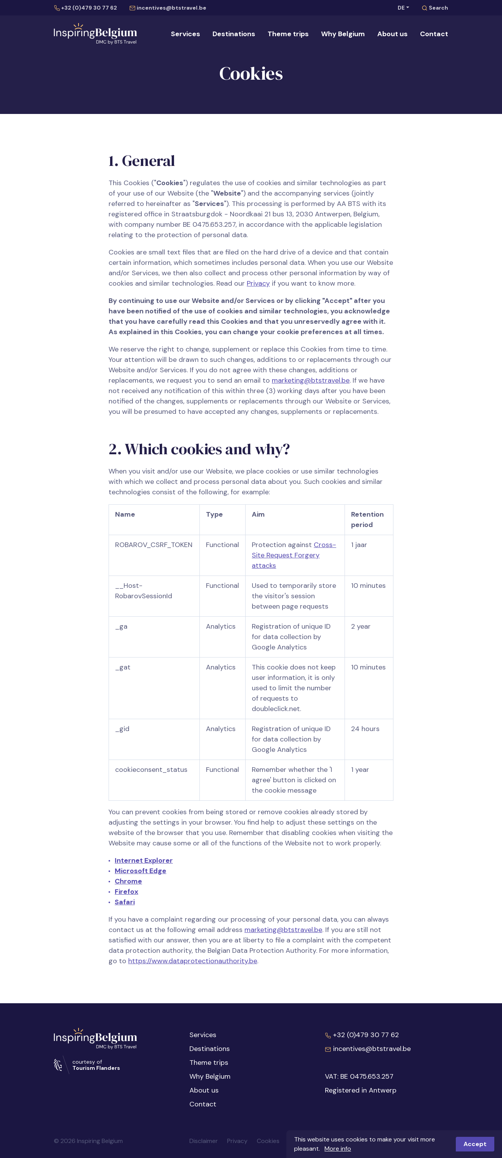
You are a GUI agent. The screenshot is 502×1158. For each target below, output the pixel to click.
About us (392, 33)
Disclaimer (203, 1141)
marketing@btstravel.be (311, 380)
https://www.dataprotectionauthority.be (192, 961)
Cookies (268, 1141)
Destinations (234, 33)
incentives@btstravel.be (167, 7)
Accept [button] (475, 1144)
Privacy (258, 283)
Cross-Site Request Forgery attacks (294, 555)
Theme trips (288, 33)
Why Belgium (343, 33)
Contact (434, 33)
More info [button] (338, 1149)
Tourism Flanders (96, 1067)
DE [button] (401, 7)
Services (185, 33)
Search (435, 7)
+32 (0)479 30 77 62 (85, 7)
